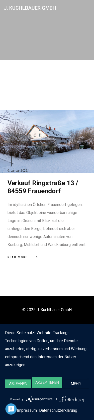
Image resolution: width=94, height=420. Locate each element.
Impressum (27, 410)
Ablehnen (18, 383)
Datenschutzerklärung (58, 410)
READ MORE (23, 257)
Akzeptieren (47, 382)
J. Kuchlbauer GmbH (30, 8)
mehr (76, 383)
